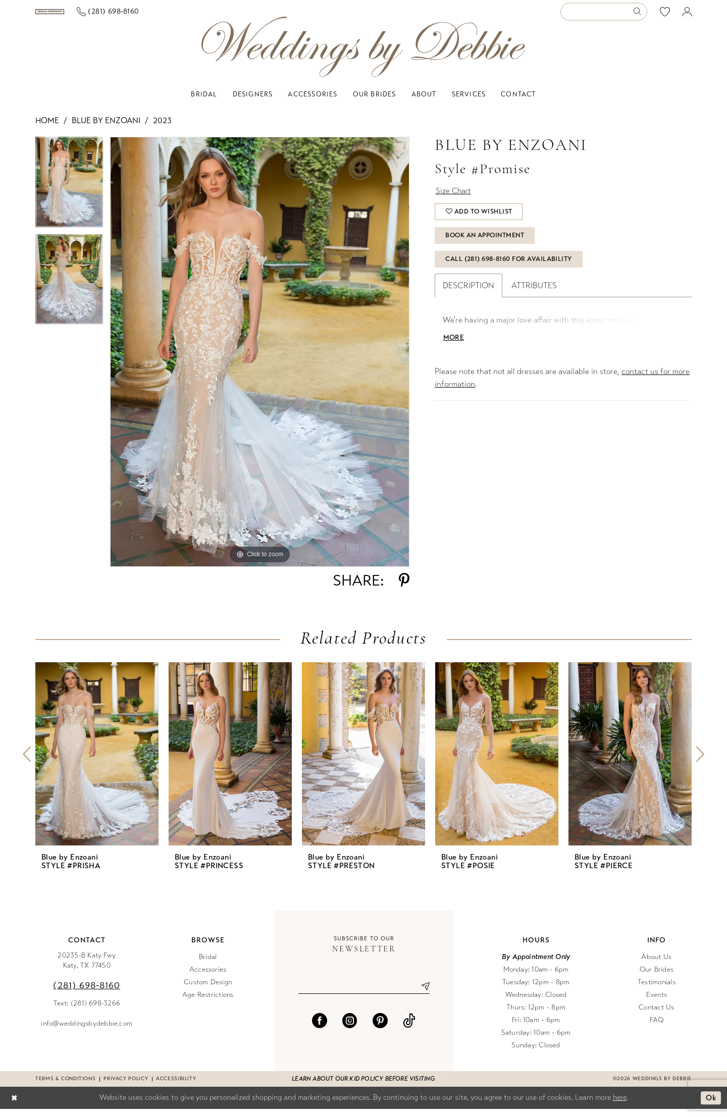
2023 (162, 128)
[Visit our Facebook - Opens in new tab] (319, 1028)
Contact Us (656, 1015)
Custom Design (208, 990)
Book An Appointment (488, 247)
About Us (656, 965)
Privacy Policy (125, 1087)
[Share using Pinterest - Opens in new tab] (404, 588)
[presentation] (97, 762)
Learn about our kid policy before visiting (363, 1086)
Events (656, 1002)
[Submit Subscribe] (421, 994)
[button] (687, 16)
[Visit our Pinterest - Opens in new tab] (380, 1028)
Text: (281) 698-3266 (87, 1011)
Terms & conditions (65, 1087)
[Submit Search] (640, 16)
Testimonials (657, 990)
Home (47, 128)
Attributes (534, 299)
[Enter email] (364, 994)
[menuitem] (85, 16)
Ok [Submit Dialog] (710, 1105)
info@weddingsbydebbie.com (86, 1031)
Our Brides (656, 977)
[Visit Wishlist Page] (665, 16)
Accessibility (176, 1087)
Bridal (208, 965)
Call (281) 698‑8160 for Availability (510, 273)
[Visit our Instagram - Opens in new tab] (349, 1028)
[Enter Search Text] (603, 16)
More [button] (453, 351)
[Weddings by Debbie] (363, 55)
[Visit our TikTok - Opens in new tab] (409, 1028)
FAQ (657, 1028)
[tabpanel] (69, 193)
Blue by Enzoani (106, 128)
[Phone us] (178, 16)
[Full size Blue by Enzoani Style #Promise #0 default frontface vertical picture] (260, 359)
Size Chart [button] (454, 199)
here (620, 1105)
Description (468, 299)
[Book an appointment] (85, 16)
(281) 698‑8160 (86, 993)
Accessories (208, 977)
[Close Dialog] (14, 1106)
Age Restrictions (208, 1002)
